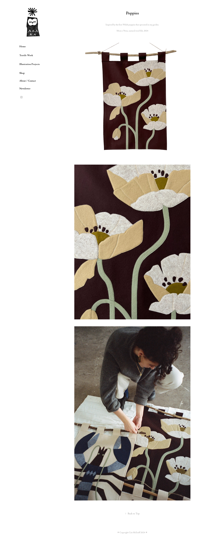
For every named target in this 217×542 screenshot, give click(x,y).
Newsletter (24, 88)
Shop (22, 73)
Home (22, 46)
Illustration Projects (29, 64)
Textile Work (26, 55)
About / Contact (27, 80)
